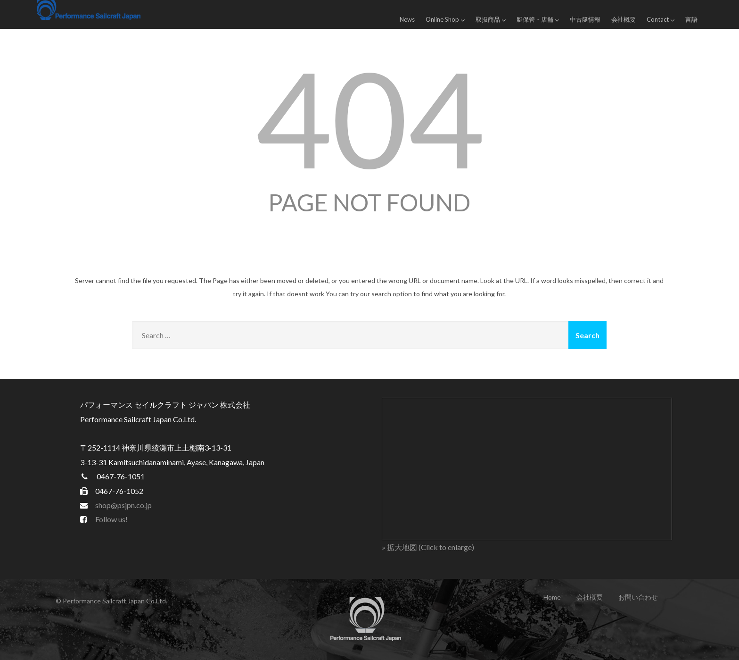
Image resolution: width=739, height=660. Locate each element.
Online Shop (445, 19)
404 (369, 117)
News (407, 19)
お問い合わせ (638, 597)
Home (552, 597)
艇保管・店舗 (538, 19)
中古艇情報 (585, 19)
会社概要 (623, 19)
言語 (691, 19)
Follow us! (111, 519)
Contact (660, 19)
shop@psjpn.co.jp (123, 505)
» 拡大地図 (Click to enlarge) (428, 547)
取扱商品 (491, 19)
